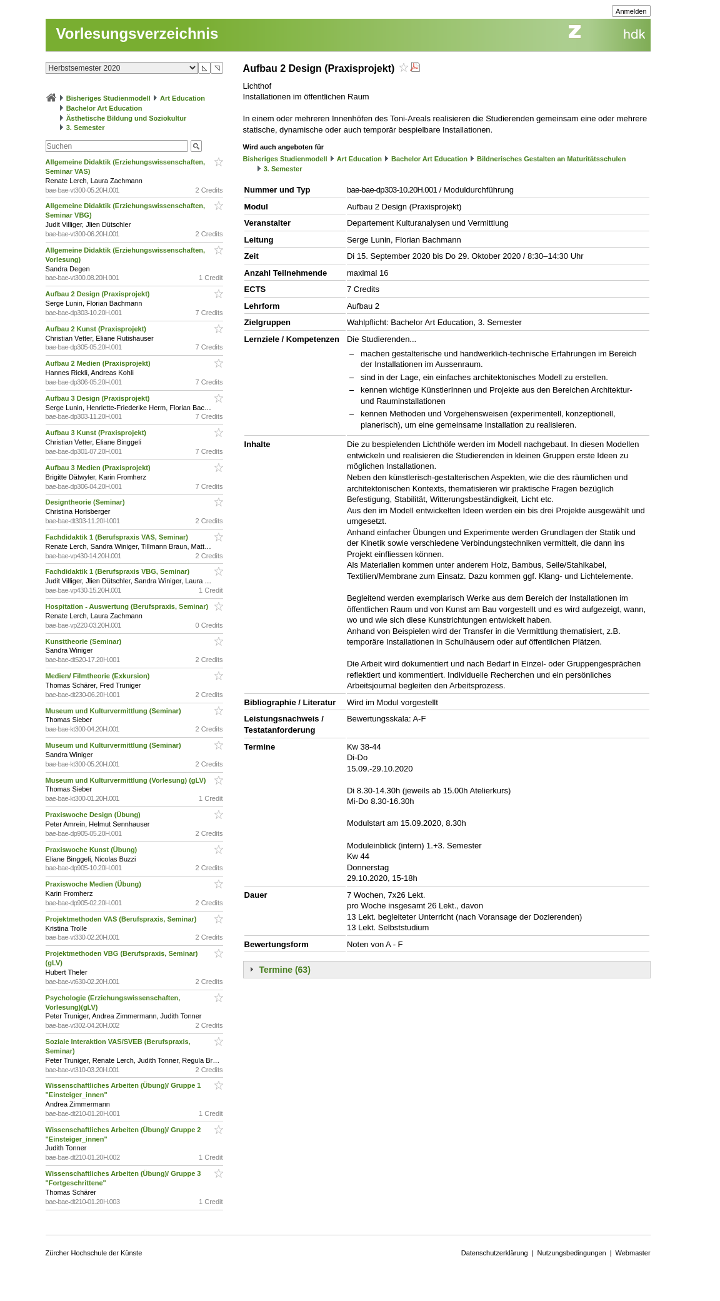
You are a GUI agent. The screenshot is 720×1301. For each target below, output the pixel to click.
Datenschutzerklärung (494, 1253)
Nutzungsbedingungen (572, 1253)
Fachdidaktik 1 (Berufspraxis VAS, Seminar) (118, 537)
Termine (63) (285, 970)
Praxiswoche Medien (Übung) (94, 884)
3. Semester (85, 127)
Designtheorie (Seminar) (86, 502)
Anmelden (631, 11)
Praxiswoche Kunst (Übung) (92, 849)
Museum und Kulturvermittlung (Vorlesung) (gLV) (127, 780)
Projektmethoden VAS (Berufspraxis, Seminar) (122, 919)
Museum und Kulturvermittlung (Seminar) (114, 711)
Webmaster (633, 1253)
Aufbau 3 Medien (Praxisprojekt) (99, 467)
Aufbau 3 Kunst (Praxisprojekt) (97, 432)
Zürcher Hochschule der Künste (94, 1253)
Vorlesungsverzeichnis (137, 33)
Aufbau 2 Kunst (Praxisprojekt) (97, 329)
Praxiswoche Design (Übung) (94, 814)
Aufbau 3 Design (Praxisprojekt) (99, 398)
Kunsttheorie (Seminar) (85, 641)
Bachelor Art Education (104, 108)
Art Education (182, 98)
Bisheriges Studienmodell (108, 98)
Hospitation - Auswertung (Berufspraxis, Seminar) (128, 606)
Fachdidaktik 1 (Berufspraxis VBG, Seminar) (119, 571)
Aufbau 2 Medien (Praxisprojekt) (99, 363)
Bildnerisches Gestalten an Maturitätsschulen (551, 159)
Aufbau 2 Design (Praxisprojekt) (99, 294)
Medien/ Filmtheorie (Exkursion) (99, 676)
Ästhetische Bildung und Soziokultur (126, 118)
